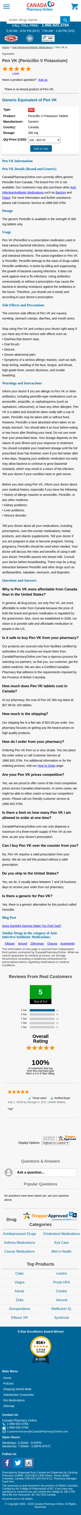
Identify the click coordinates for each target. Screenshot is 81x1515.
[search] (65, 20)
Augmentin (67, 943)
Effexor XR (19, 1317)
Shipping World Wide (17, 1389)
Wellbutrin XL (61, 1309)
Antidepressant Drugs (19, 1234)
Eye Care (61, 1242)
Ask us (43, 79)
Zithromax (37, 943)
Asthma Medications (19, 1242)
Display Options (29, 1142)
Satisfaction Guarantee (18, 1394)
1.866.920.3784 (55, 25)
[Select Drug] (44, 140)
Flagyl (6, 197)
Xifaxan (10, 943)
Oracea (52, 943)
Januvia (61, 1300)
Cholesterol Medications (61, 1234)
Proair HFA (61, 1282)
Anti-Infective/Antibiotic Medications (32, 47)
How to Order (47, 765)
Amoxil (22, 943)
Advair (19, 1291)
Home (5, 47)
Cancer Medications (19, 1251)
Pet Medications (14, 1400)
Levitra (61, 1273)
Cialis (19, 1273)
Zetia (19, 1300)
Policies (8, 1383)
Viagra (19, 1282)
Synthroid (61, 1317)
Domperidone (19, 1309)
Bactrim (61, 192)
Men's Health (61, 1251)
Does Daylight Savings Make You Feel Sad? (31, 926)
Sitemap (8, 1406)
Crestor (61, 1291)
